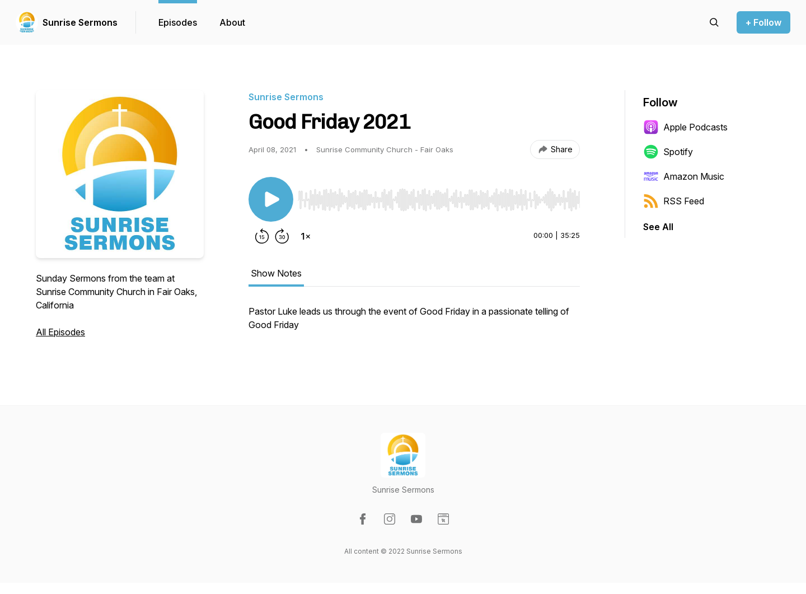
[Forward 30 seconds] (282, 236)
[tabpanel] (414, 324)
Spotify (668, 152)
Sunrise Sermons (80, 22)
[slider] (439, 200)
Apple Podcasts (685, 127)
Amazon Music (683, 176)
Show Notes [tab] (276, 273)
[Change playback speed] (305, 236)
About (232, 22)
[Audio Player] (439, 196)
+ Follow (763, 22)
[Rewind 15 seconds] (262, 236)
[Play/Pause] (271, 199)
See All (658, 226)
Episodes (177, 22)
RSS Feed (673, 201)
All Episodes (60, 332)
